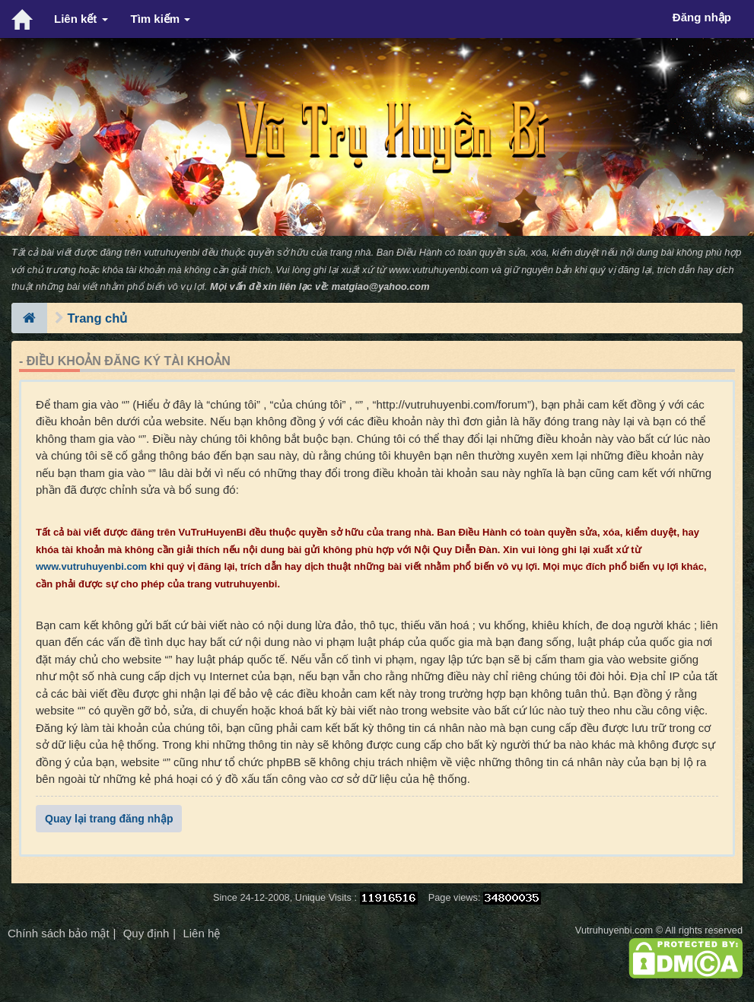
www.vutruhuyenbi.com (438, 269)
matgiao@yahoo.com (381, 286)
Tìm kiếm (161, 18)
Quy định (146, 933)
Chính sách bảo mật (59, 933)
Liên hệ (201, 933)
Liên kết (81, 18)
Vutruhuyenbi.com (614, 930)
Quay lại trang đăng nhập (109, 819)
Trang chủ (98, 318)
